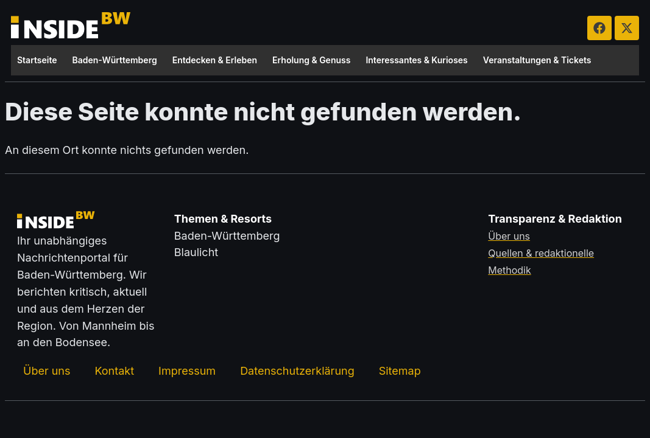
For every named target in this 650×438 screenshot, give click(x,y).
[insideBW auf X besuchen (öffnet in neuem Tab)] (627, 28)
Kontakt (114, 370)
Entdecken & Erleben (214, 60)
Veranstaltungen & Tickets (537, 60)
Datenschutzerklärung (297, 370)
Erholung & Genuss (311, 60)
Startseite (37, 60)
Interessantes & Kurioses (416, 60)
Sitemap (400, 370)
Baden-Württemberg (114, 60)
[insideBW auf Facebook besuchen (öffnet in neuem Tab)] (599, 28)
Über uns (46, 370)
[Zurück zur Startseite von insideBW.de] (72, 28)
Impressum (187, 370)
